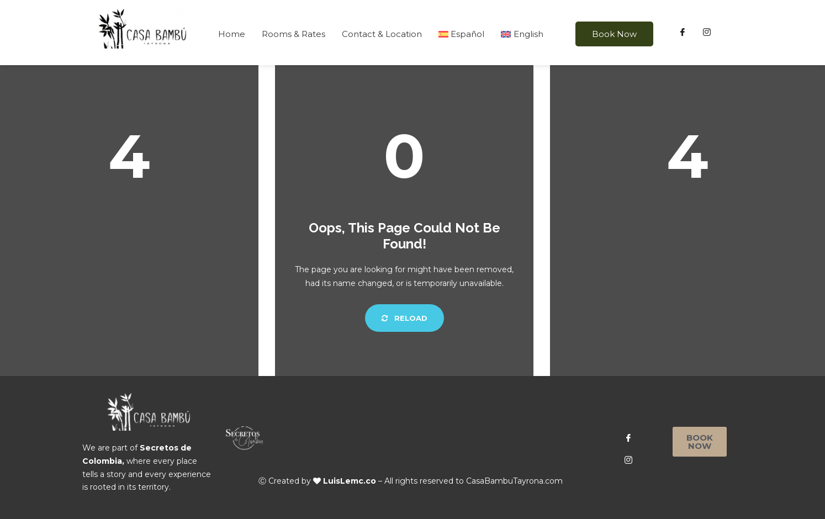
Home (231, 34)
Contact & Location (382, 34)
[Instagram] (707, 32)
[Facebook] (682, 32)
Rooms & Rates (293, 34)
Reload (404, 318)
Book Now (614, 34)
